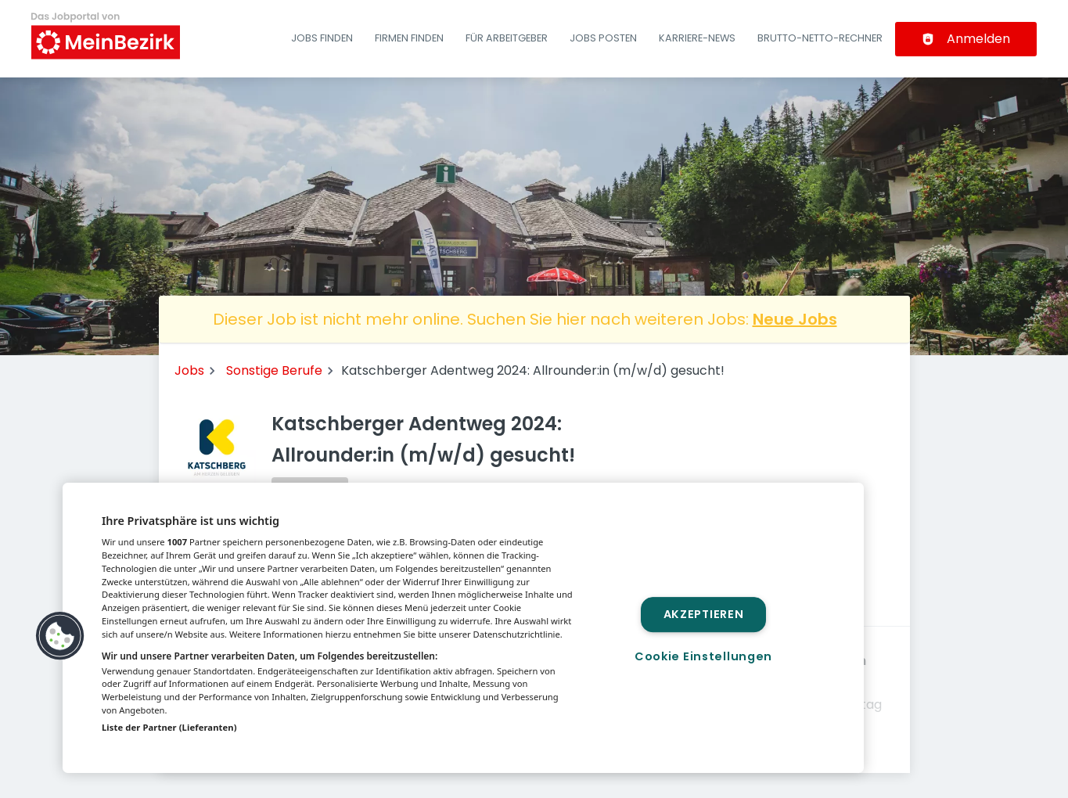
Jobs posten (603, 38)
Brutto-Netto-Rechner (820, 38)
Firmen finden (409, 38)
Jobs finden (322, 38)
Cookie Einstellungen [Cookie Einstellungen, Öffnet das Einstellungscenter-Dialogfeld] (703, 656)
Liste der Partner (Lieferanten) (169, 727)
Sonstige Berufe (274, 370)
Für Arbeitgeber (507, 38)
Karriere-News (697, 38)
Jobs (189, 370)
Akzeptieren (703, 614)
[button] (60, 636)
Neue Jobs (795, 319)
